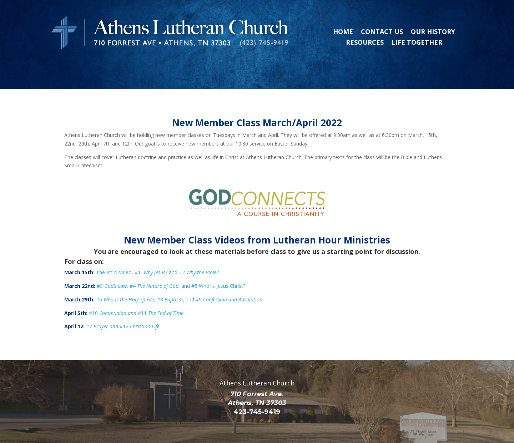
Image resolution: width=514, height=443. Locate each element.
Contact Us (382, 32)
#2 (198, 248)
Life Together (417, 43)
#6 (125, 275)
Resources (365, 43)
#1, (151, 248)
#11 (160, 289)
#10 (94, 289)
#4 (154, 262)
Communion (112, 289)
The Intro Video (114, 248)
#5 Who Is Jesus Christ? (218, 262)
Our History (433, 32)
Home (343, 32)
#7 (90, 302)
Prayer (101, 302)
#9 (229, 275)
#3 (112, 262)
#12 (140, 302)
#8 (170, 275)
